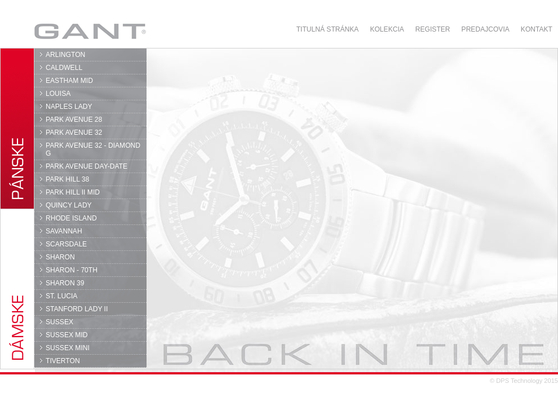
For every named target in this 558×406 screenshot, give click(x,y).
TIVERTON (63, 361)
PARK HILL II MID (73, 192)
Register (432, 29)
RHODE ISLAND (71, 218)
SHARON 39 (65, 283)
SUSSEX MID (67, 335)
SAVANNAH (64, 231)
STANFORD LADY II (77, 309)
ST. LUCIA (61, 296)
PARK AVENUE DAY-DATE (86, 166)
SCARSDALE (66, 244)
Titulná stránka (327, 29)
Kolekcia (387, 29)
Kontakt (536, 29)
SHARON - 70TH (72, 270)
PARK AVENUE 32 (74, 132)
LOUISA (58, 94)
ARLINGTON (65, 55)
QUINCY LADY (69, 205)
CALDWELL (64, 68)
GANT (90, 31)
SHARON (60, 257)
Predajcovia (486, 29)
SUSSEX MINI (68, 348)
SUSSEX (59, 322)
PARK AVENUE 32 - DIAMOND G (93, 149)
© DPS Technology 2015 (524, 380)
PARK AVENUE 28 (74, 119)
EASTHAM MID (69, 81)
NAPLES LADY (69, 107)
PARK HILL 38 (67, 179)
